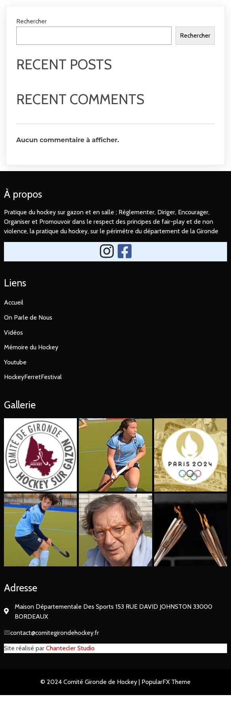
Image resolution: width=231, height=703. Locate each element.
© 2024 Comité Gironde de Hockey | (90, 682)
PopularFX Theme (166, 682)
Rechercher (31, 21)
